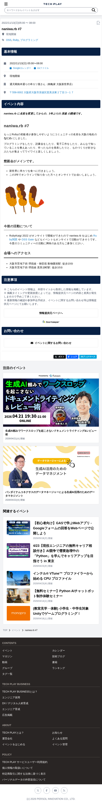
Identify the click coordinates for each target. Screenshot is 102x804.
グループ (7, 668)
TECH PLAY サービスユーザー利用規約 (24, 762)
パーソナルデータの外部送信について (24, 779)
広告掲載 (7, 714)
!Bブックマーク (88, 357)
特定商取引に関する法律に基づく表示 (24, 773)
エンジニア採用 (11, 697)
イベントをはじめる (13, 744)
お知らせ (57, 732)
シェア (72, 357)
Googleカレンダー (20, 68)
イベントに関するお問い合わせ (51, 342)
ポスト (60, 357)
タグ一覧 (7, 673)
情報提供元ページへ (51, 313)
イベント (16, 630)
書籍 (54, 662)
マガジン (7, 656)
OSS (8, 40)
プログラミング (29, 40)
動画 (4, 662)
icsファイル (41, 68)
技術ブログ (58, 656)
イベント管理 (60, 744)
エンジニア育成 (11, 709)
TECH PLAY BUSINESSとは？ (19, 691)
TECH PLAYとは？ (13, 732)
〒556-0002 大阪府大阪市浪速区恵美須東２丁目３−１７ (42, 92)
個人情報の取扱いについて (17, 767)
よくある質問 (60, 738)
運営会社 (7, 738)
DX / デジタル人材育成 (15, 703)
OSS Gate (28, 239)
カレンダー (58, 650)
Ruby (16, 40)
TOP (5, 630)
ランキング (58, 668)
